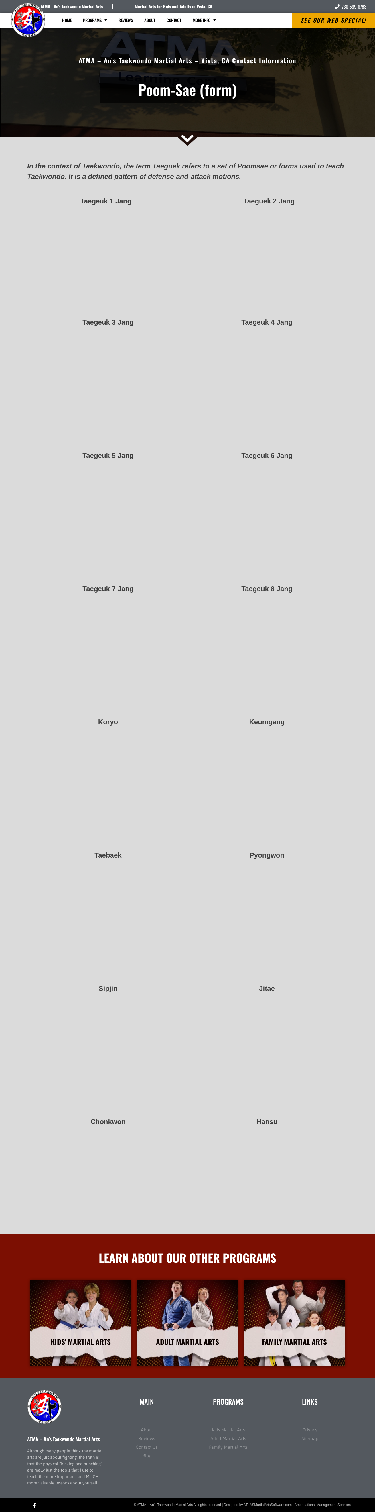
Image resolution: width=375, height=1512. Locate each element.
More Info (204, 20)
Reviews (126, 20)
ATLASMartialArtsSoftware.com (268, 1505)
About (149, 20)
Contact (174, 20)
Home (67, 20)
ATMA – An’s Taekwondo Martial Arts (63, 1439)
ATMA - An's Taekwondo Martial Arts (72, 6)
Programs (95, 20)
